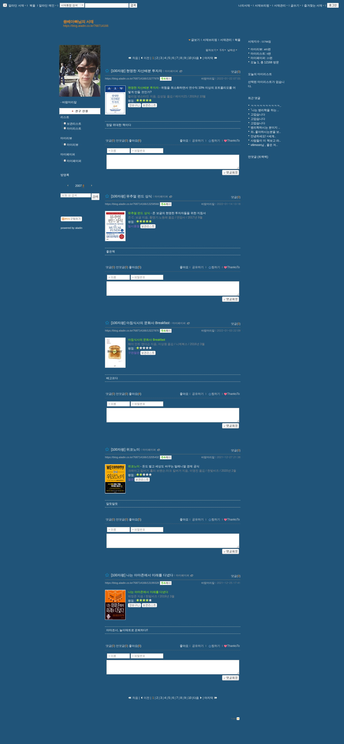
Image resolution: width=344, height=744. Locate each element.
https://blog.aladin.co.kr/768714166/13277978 (132, 78)
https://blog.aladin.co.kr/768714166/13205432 (132, 457)
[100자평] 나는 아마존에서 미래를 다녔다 (142, 575)
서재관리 (281, 5)
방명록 (64, 175)
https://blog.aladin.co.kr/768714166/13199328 (132, 582)
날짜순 (232, 50)
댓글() (235, 71)
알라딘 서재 (17, 5)
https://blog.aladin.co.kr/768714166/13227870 (132, 330)
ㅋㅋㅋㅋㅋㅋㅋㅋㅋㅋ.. (266, 106)
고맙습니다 (258, 114)
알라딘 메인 (47, 5)
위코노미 (134, 466)
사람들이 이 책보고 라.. (266, 140)
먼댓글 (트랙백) (258, 157)
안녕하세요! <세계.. (263, 136)
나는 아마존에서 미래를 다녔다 (148, 592)
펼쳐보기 (212, 50)
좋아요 (184, 140)
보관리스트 (74, 123)
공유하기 (198, 140)
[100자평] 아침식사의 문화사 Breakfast (140, 323)
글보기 (195, 40)
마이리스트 (74, 128)
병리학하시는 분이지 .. (265, 127)
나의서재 (245, 5)
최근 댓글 (254, 98)
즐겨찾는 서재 (314, 5)
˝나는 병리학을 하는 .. (265, 110)
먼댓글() (122, 140)
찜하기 (214, 140)
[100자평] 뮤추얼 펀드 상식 (131, 196)
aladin (78, 227)
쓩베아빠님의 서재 (78, 22)
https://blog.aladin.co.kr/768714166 (85, 26)
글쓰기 (296, 5)
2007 (78, 186)
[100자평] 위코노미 (125, 449)
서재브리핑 (263, 5)
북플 (32, 5)
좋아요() (135, 140)
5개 (223, 50)
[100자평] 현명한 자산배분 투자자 (136, 71)
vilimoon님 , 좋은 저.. (264, 145)
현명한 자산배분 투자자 (143, 87)
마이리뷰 (66, 138)
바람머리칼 (208, 78)
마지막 (210, 58)
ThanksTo (232, 140)
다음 (197, 58)
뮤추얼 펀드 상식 (139, 213)
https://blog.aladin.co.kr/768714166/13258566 (132, 203)
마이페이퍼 (67, 154)
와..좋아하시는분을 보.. (266, 132)
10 (189, 58)
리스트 (64, 117)
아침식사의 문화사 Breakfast (146, 339)
